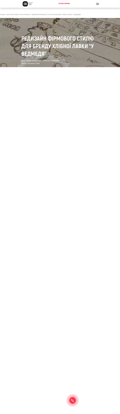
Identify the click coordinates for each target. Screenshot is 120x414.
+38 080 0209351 (64, 3)
